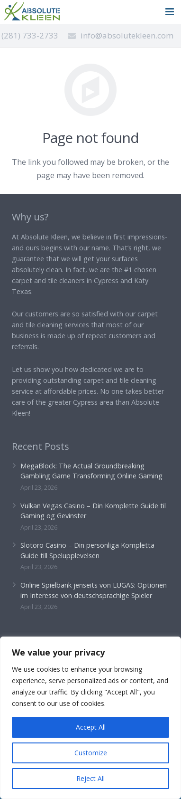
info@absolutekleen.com (127, 35)
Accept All (91, 727)
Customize (90, 752)
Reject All (90, 778)
